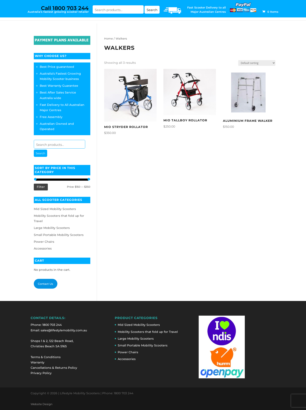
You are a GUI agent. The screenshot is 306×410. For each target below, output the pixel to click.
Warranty (37, 362)
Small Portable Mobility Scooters (59, 235)
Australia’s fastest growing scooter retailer (58, 9)
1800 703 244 (52, 325)
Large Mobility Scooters (52, 228)
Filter (41, 187)
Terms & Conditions (46, 357)
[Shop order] (256, 63)
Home (108, 38)
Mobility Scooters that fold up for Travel (148, 332)
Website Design (41, 404)
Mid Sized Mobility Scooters (55, 209)
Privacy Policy (41, 373)
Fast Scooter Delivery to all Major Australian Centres (206, 9)
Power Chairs (44, 242)
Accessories (43, 248)
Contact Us (45, 283)
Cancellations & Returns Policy (54, 368)
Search (152, 10)
